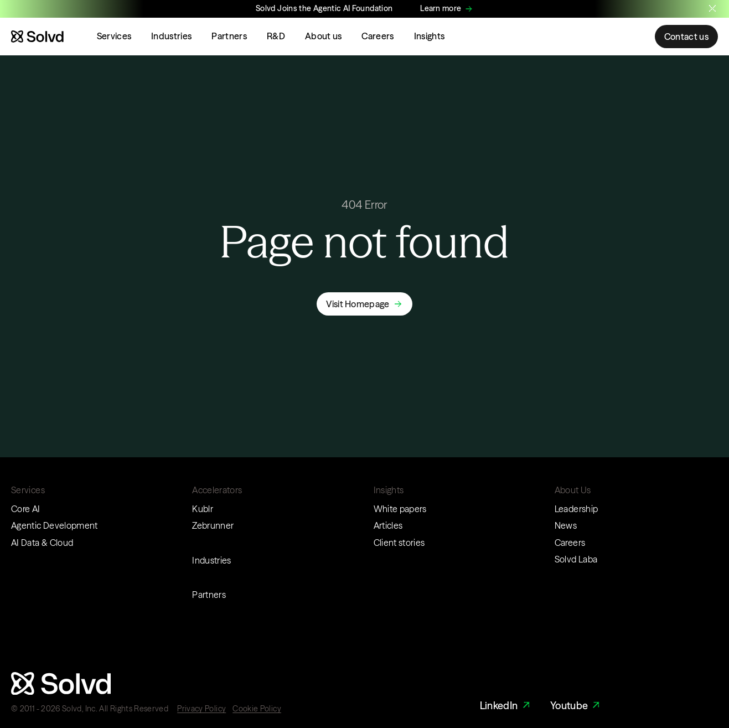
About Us (573, 489)
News (566, 525)
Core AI (25, 508)
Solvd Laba (576, 559)
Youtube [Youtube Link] (576, 705)
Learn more (440, 8)
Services (114, 36)
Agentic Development (54, 525)
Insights (429, 36)
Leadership (576, 508)
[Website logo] (37, 36)
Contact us (686, 36)
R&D (276, 36)
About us (323, 36)
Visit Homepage (357, 303)
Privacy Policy (201, 709)
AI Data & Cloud (42, 542)
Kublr (202, 508)
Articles (388, 525)
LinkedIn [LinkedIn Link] (506, 705)
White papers (400, 508)
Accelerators (217, 489)
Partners (229, 36)
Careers (377, 36)
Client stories (399, 542)
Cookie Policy (256, 709)
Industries (171, 36)
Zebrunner (213, 525)
